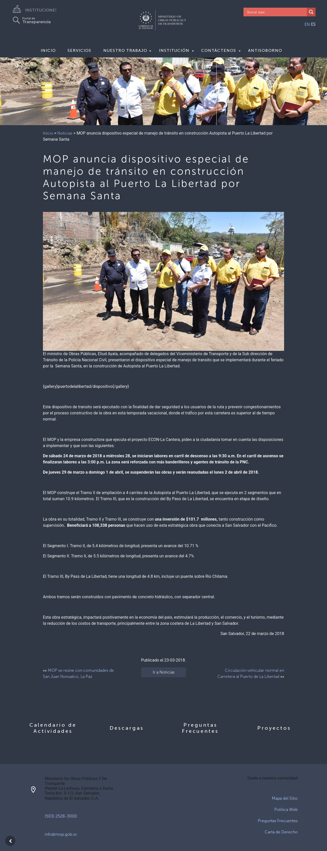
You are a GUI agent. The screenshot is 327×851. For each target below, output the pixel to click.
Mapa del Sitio (285, 798)
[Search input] (276, 12)
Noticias (64, 133)
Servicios (79, 50)
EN (307, 24)
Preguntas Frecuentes (278, 820)
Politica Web (286, 809)
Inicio (48, 50)
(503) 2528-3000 (61, 816)
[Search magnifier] (311, 12)
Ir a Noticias (163, 672)
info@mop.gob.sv (61, 834)
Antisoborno (265, 50)
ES (313, 24)
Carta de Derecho (281, 832)
